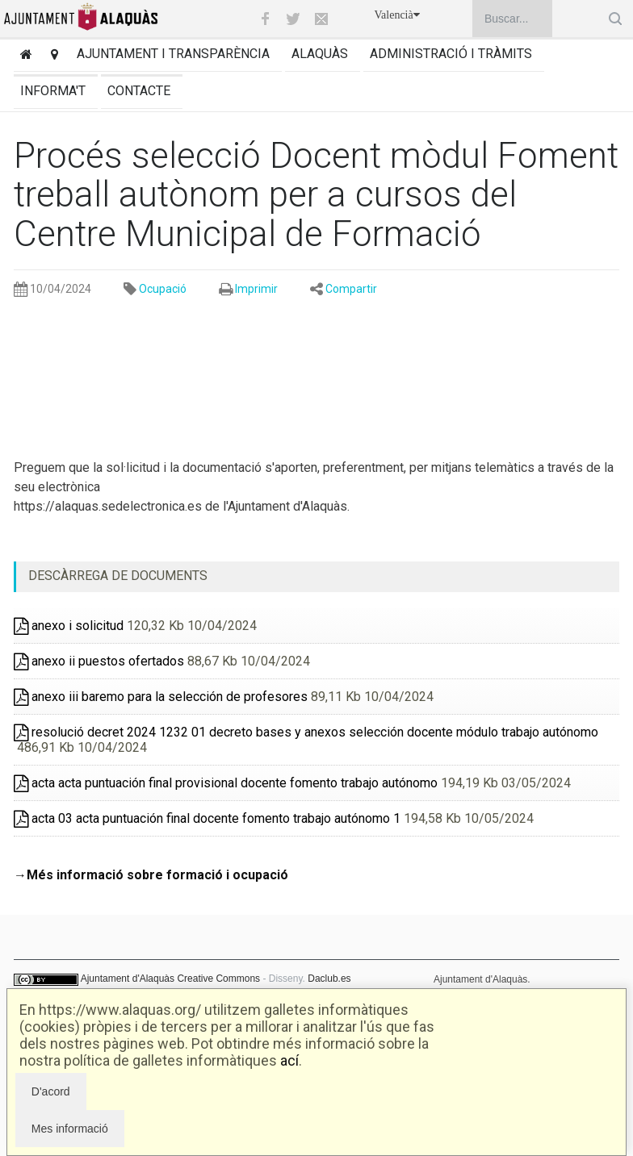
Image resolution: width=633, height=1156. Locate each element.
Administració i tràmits (451, 53)
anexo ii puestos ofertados (99, 661)
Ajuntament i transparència (173, 53)
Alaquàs (319, 53)
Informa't (53, 90)
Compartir (351, 288)
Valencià (397, 15)
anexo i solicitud (69, 625)
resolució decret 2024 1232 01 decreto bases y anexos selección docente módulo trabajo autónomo (306, 732)
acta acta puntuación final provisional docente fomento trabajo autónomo (226, 783)
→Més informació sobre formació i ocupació (151, 875)
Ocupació (163, 288)
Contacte (138, 90)
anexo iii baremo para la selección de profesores (161, 696)
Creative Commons (218, 978)
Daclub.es (329, 978)
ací (289, 1060)
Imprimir (256, 288)
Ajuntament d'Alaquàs (127, 978)
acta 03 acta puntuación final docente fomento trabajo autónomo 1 (207, 818)
